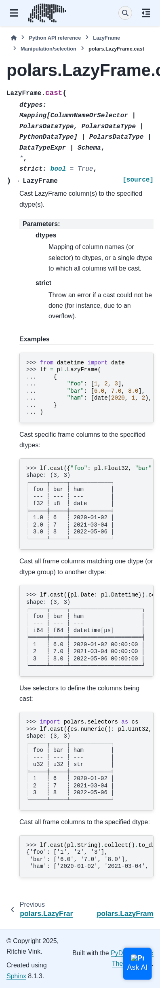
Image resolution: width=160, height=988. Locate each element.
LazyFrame (106, 38)
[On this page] (146, 13)
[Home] (14, 38)
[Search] (125, 13)
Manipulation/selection (48, 49)
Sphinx (16, 976)
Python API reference (55, 38)
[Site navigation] (13, 13)
